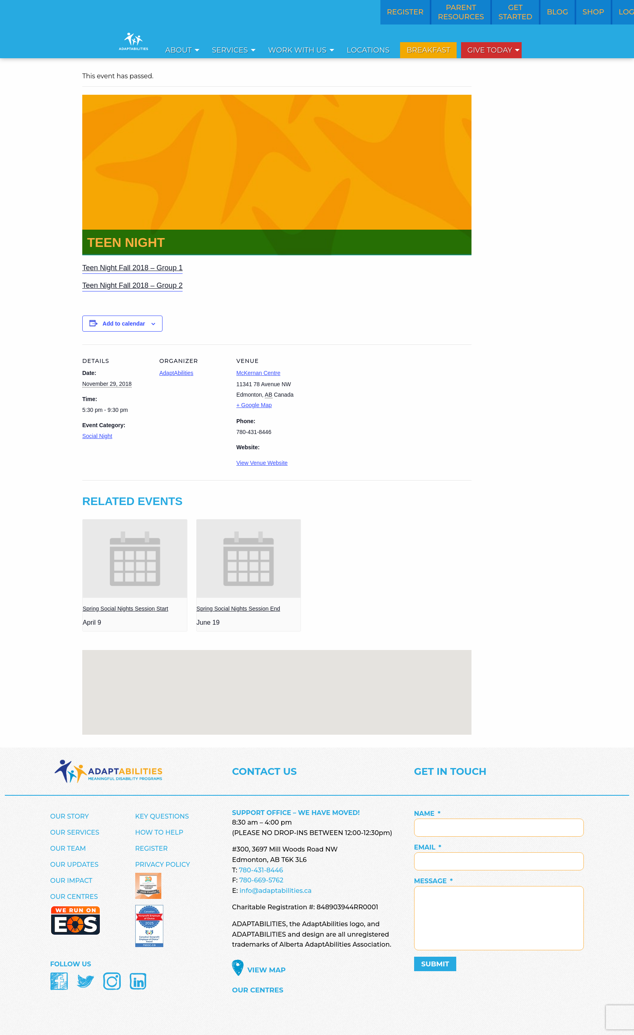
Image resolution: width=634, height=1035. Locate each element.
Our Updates (74, 864)
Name (427, 813)
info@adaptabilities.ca (276, 890)
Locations (368, 50)
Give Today (489, 50)
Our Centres (74, 897)
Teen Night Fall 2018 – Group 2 (132, 285)
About (178, 50)
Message (433, 881)
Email (427, 847)
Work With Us (297, 50)
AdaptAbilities (176, 373)
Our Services (75, 832)
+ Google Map (254, 405)
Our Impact (71, 880)
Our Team (68, 848)
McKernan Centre (258, 373)
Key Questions (162, 816)
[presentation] (135, 559)
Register (151, 848)
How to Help (159, 832)
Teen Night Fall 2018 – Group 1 (132, 268)
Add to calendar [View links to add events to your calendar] (124, 323)
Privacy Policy (162, 864)
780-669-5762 (261, 880)
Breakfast (428, 50)
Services (230, 50)
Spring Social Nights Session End (238, 608)
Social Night (97, 436)
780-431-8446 (261, 870)
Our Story (69, 816)
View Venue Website (262, 463)
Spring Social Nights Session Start (125, 608)
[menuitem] (180, 50)
